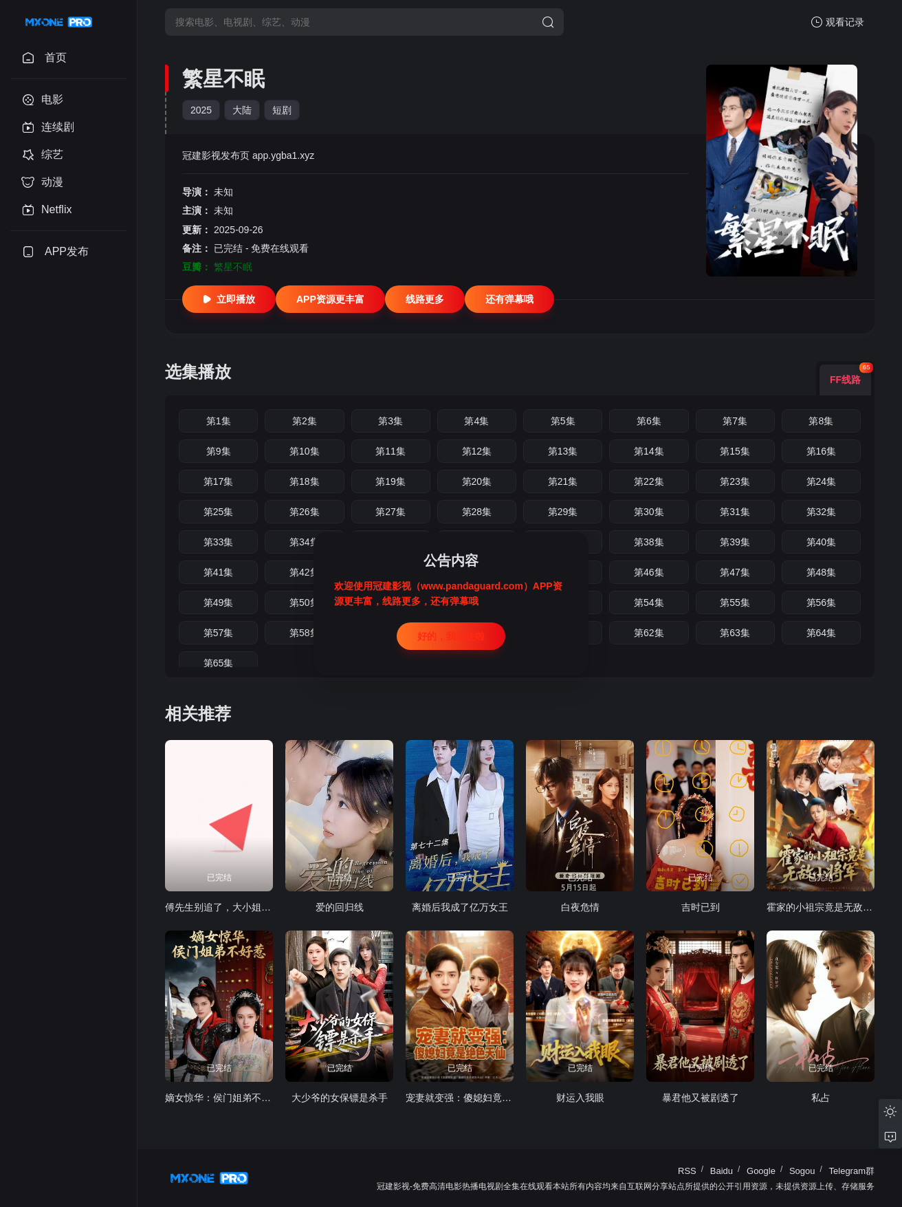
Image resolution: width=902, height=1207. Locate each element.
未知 (223, 191)
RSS (687, 1171)
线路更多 (425, 299)
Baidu (721, 1171)
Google (761, 1171)
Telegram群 (851, 1171)
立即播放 (229, 299)
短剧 (282, 110)
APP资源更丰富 (330, 299)
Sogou (802, 1171)
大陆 (242, 110)
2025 (201, 110)
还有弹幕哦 (509, 299)
